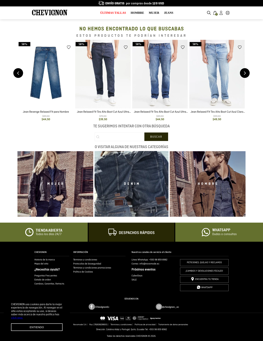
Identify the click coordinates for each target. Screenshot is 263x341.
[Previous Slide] (18, 73)
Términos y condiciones (121, 324)
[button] (209, 13)
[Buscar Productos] (156, 137)
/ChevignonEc (102, 307)
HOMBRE (137, 12)
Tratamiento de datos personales (173, 324)
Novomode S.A (79, 324)
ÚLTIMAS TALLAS (113, 12)
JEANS (168, 12)
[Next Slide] (245, 73)
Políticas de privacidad (145, 324)
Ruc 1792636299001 (98, 324)
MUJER (154, 12)
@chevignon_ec (170, 307)
